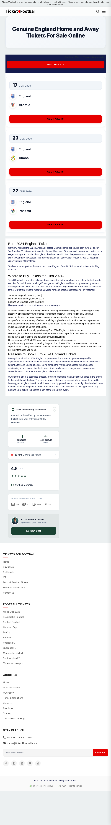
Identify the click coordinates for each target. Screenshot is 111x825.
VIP (5, 577)
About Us (8, 703)
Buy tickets (8, 567)
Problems (8, 708)
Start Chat (33, 531)
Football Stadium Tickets (15, 582)
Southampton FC (11, 658)
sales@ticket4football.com (20, 743)
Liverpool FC (9, 648)
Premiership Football (13, 617)
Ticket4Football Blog (14, 718)
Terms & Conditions (13, 698)
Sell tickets (56, 64)
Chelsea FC (9, 642)
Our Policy (8, 692)
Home (6, 561)
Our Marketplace (12, 687)
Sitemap (7, 713)
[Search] (98, 11)
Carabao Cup (10, 627)
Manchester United (13, 653)
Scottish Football (11, 622)
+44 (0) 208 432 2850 (17, 737)
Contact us (8, 592)
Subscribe (100, 752)
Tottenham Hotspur (13, 663)
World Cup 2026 (11, 611)
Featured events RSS (14, 587)
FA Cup (6, 632)
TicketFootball (20, 11)
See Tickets (55, 118)
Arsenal (7, 637)
